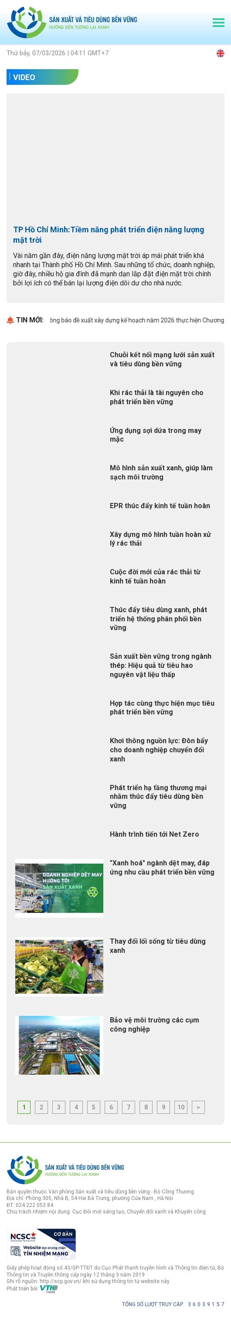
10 (180, 1107)
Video (24, 77)
